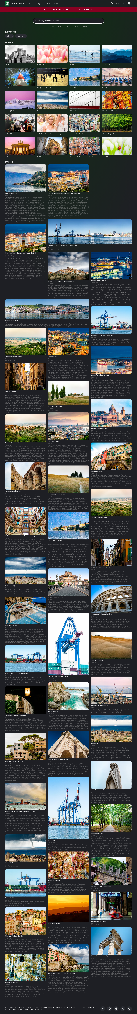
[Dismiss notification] (132, 9)
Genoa (50, 359)
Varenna (8, 195)
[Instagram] (129, 1008)
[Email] (102, 1008)
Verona (7, 493)
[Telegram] (109, 1008)
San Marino (94, 888)
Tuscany (50, 284)
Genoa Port (51, 195)
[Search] (112, 3)
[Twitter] (122, 1008)
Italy (10, 36)
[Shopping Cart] (129, 3)
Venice (7, 814)
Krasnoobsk (94, 835)
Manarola (20, 36)
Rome (7, 394)
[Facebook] (116, 1008)
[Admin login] (123, 4)
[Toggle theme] (118, 4)
